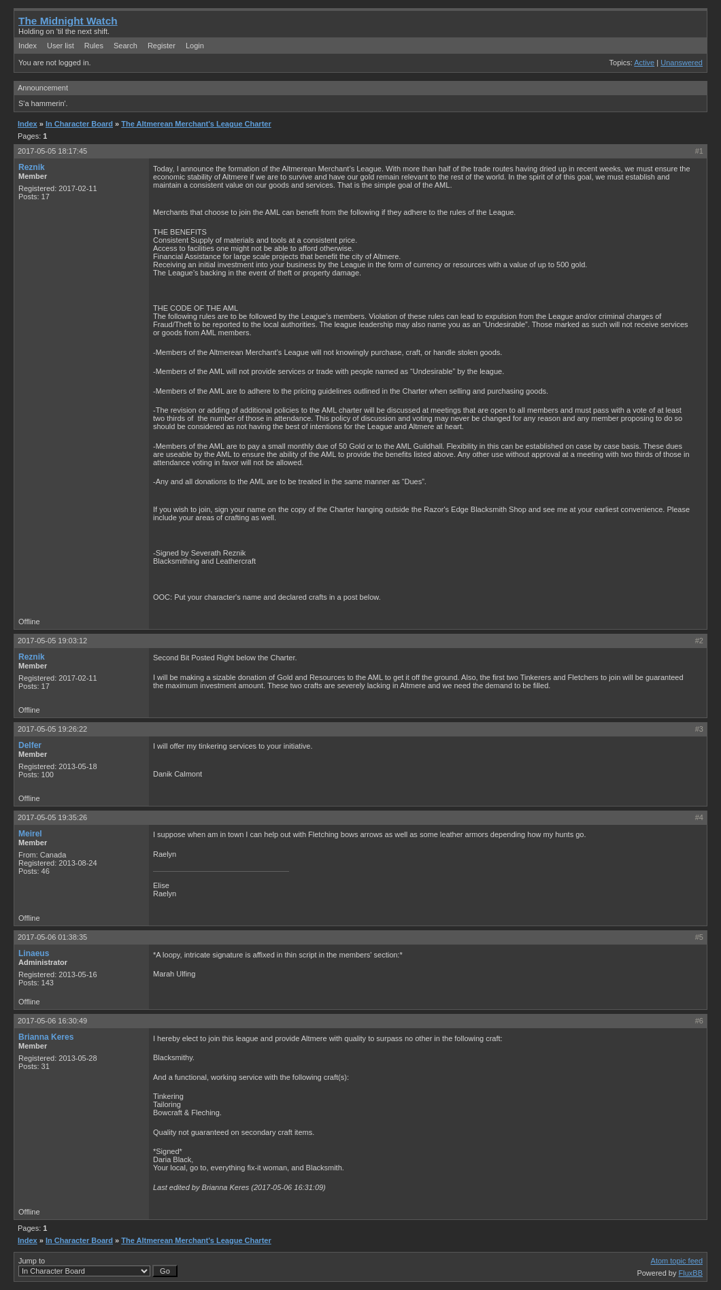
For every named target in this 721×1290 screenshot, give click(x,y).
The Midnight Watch (68, 21)
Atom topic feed (677, 1261)
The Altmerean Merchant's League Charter (196, 124)
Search (125, 45)
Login (195, 45)
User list (60, 45)
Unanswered (681, 62)
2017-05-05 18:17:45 (52, 151)
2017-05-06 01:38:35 (52, 937)
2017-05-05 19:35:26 (52, 817)
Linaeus (33, 953)
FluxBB (691, 1273)
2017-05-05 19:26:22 (52, 729)
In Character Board (79, 124)
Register (161, 45)
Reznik (31, 167)
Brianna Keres (45, 1037)
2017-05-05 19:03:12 (52, 640)
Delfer (29, 745)
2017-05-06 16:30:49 (52, 1021)
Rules (93, 45)
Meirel (30, 833)
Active (644, 62)
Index (27, 45)
